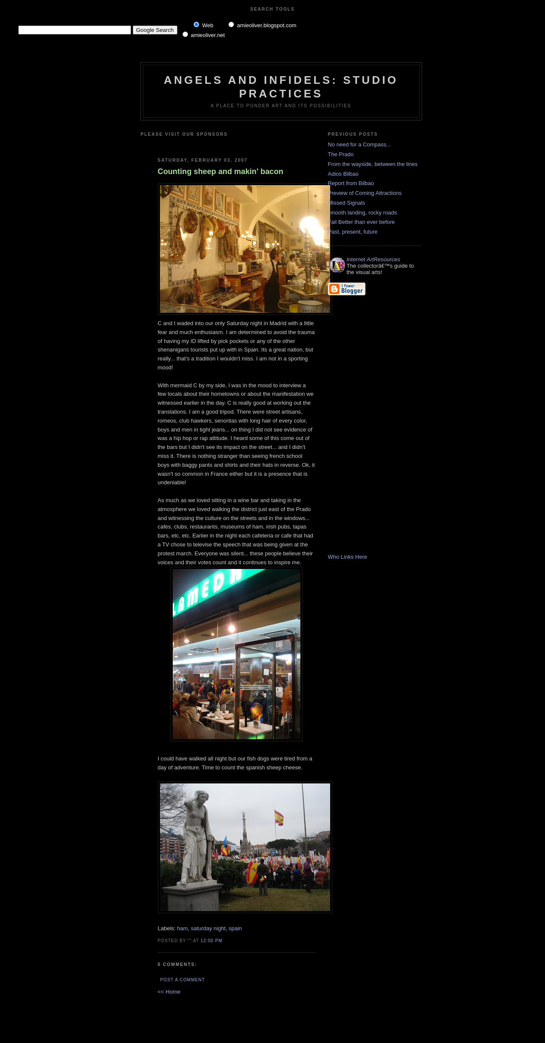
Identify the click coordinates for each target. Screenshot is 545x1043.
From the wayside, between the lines (373, 164)
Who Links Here (347, 557)
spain (235, 928)
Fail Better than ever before (361, 222)
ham (182, 928)
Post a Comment (182, 979)
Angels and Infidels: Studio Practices (281, 87)
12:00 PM (212, 940)
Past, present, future (353, 232)
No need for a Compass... (359, 144)
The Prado (341, 154)
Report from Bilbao (351, 183)
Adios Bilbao (343, 174)
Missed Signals (346, 203)
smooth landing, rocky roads (362, 212)
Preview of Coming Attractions (365, 193)
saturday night (208, 928)
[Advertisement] (258, 143)
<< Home (169, 992)
